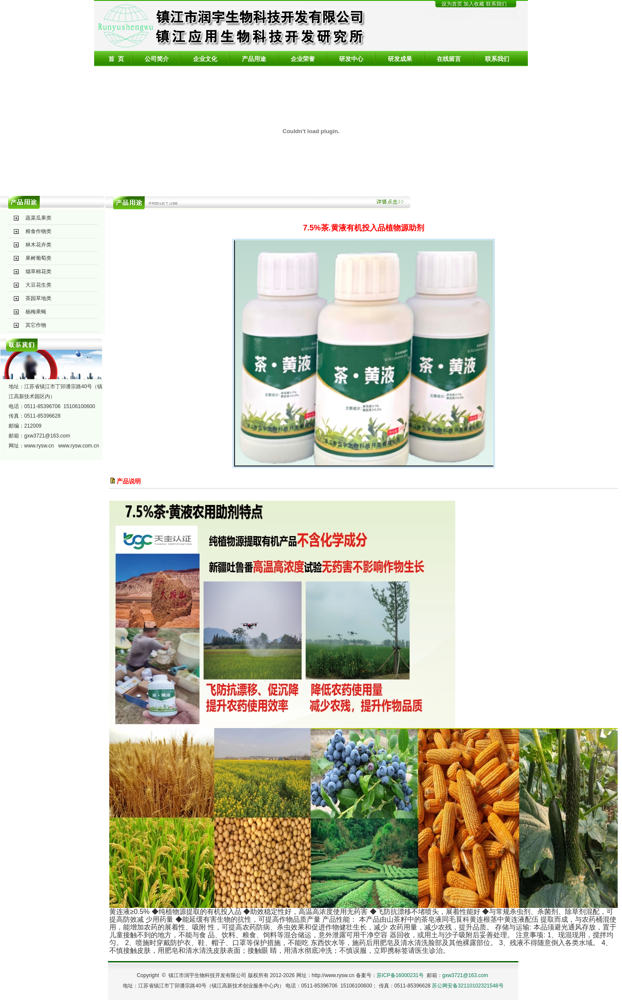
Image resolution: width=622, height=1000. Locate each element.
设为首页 (451, 4)
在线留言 (449, 58)
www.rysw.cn (39, 446)
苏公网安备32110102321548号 (467, 986)
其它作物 (35, 325)
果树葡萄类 (38, 258)
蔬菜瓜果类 (38, 218)
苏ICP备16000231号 (400, 975)
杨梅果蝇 (35, 312)
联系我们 (496, 4)
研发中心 (351, 58)
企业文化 (205, 58)
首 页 (116, 58)
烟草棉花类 (38, 271)
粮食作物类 (38, 231)
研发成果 (400, 58)
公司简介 (157, 58)
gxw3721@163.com (47, 436)
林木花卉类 (38, 245)
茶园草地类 (38, 298)
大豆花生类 (38, 285)
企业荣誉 (303, 58)
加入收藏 (474, 4)
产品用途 (254, 58)
